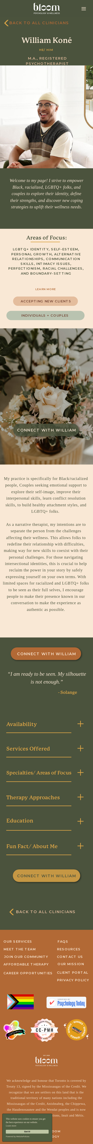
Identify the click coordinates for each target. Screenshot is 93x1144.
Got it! (27, 1131)
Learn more (11, 1125)
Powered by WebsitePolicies (17, 1136)
